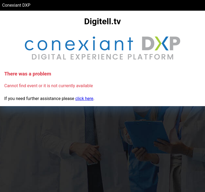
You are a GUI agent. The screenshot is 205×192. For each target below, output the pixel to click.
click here (84, 98)
